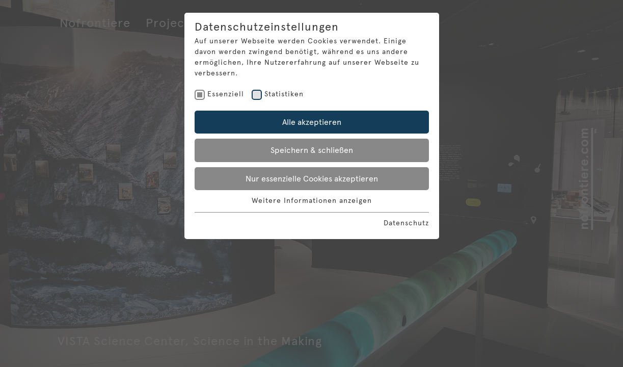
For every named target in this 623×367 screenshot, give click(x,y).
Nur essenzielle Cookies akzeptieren (312, 179)
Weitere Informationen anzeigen (312, 200)
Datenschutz (406, 223)
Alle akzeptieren (311, 122)
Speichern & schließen (311, 150)
